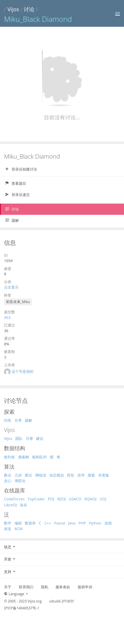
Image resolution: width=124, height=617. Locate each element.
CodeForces (14, 498)
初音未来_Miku (18, 301)
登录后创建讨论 (21, 169)
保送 (7, 528)
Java (71, 523)
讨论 (29, 9)
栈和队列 (39, 456)
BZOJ (61, 498)
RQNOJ (91, 498)
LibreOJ (10, 504)
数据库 (30, 523)
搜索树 (23, 456)
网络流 (40, 475)
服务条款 (63, 587)
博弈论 (20, 480)
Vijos (13, 9)
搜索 (91, 475)
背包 (70, 475)
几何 (18, 475)
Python (95, 523)
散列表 (9, 456)
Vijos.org (35, 601)
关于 (7, 587)
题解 (12, 220)
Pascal (59, 523)
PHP (82, 523)
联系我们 (26, 587)
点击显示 (11, 287)
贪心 (7, 480)
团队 (18, 438)
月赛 (29, 438)
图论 (28, 475)
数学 (7, 523)
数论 (7, 475)
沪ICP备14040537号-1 (21, 608)
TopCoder (36, 498)
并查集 (103, 475)
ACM (19, 528)
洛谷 (23, 504)
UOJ (103, 498)
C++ (47, 523)
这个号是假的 (22, 371)
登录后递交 (17, 194)
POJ (51, 498)
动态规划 (56, 475)
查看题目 (15, 183)
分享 (18, 420)
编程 (18, 523)
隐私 (44, 587)
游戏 (108, 523)
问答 (7, 420)
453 (7, 317)
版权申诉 (85, 587)
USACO (75, 498)
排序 (81, 475)
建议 (39, 438)
